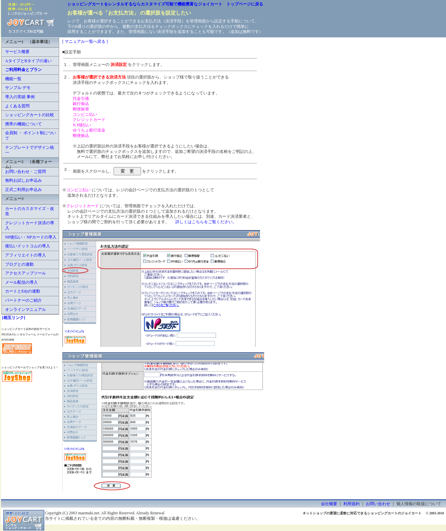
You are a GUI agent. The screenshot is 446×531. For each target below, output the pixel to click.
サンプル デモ (18, 87)
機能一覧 (13, 78)
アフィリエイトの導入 (25, 255)
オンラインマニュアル (25, 309)
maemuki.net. (89, 513)
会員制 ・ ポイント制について (30, 135)
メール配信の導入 (21, 282)
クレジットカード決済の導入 (29, 225)
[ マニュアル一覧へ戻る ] (85, 41)
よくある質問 (17, 106)
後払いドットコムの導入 (27, 246)
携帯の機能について (23, 124)
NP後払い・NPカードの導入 (30, 237)
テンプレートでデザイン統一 (29, 150)
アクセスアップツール (25, 273)
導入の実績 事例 (20, 96)
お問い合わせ (378, 503)
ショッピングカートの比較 (29, 114)
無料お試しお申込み (23, 180)
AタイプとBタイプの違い (28, 60)
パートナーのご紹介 (23, 300)
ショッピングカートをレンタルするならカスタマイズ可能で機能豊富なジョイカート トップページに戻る (165, 4)
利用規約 (351, 503)
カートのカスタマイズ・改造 (29, 211)
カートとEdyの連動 (22, 291)
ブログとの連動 (19, 264)
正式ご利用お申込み (23, 189)
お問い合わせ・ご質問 (25, 171)
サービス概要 (17, 51)
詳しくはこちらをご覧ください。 (206, 221)
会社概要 (329, 503)
